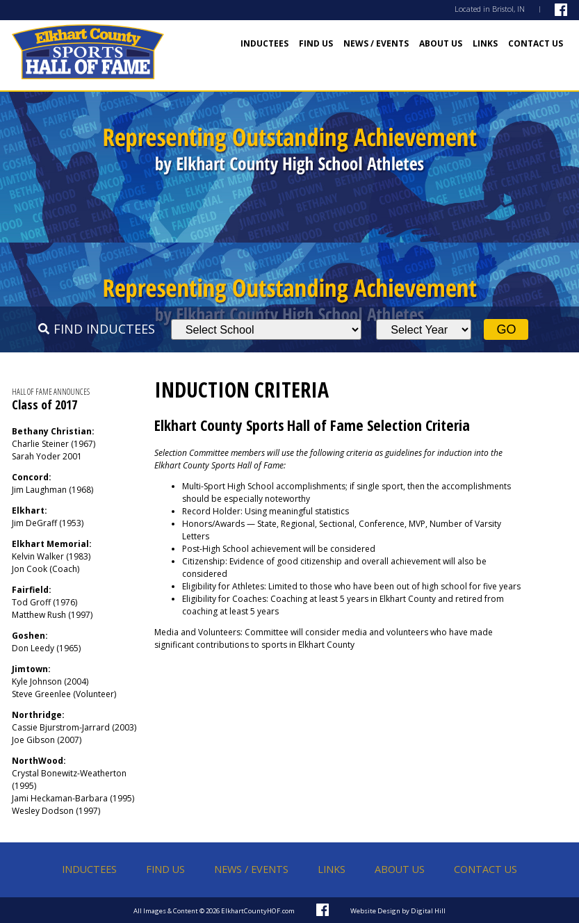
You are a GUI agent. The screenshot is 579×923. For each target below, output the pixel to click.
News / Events (376, 43)
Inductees (264, 43)
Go (506, 329)
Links (485, 43)
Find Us (316, 43)
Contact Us (535, 43)
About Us (440, 43)
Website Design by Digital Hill (398, 910)
